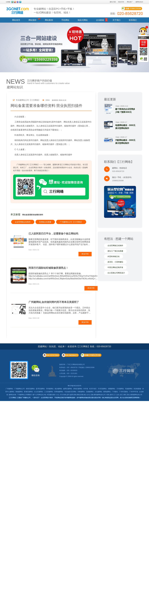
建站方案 (113, 2)
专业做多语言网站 (70, 392)
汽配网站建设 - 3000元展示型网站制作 (125, 141)
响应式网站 (83, 20)
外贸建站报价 (51, 395)
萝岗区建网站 (77, 389)
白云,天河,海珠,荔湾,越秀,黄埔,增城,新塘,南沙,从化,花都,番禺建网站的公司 (81, 395)
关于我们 (116, 20)
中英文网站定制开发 (115, 267)
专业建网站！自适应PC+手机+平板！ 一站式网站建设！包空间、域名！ (54, 10)
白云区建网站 (38, 392)
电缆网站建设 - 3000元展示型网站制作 (125, 126)
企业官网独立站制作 (23, 222)
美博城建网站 (58, 392)
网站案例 (49, 20)
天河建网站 (120, 389)
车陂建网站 (128, 389)
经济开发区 (93, 389)
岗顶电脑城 (137, 389)
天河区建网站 (102, 389)
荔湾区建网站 (40, 389)
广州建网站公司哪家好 (24, 395)
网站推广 (130, 2)
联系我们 (133, 20)
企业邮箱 (100, 20)
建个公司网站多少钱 (39, 395)
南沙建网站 (58, 389)
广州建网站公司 (19, 389)
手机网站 (65, 20)
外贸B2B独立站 (113, 256)
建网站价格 (12, 395)
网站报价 (33, 20)
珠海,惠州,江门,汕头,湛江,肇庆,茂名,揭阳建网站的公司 (124, 395)
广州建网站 (9, 389)
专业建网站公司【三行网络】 (26, 100)
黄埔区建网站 (28, 392)
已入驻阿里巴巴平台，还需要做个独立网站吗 (53, 233)
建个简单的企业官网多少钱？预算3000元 (125, 110)
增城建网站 (19, 392)
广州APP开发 (133, 392)
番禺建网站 (107, 392)
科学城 (85, 389)
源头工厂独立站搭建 (115, 251)
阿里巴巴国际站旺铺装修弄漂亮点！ (48, 267)
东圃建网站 (111, 389)
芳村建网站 (50, 389)
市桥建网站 (81, 392)
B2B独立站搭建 (45, 222)
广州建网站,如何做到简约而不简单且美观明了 (54, 302)
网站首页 (16, 20)
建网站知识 (139, 2)
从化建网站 (98, 392)
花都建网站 (89, 392)
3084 (46, 100)
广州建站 (115, 392)
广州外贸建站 (123, 392)
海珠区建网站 (30, 389)
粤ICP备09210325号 (74, 386)
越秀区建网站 (67, 389)
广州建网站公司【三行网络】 (71, 222)
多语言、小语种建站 (115, 262)
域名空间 (121, 2)
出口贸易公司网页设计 (116, 273)
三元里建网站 (48, 392)
